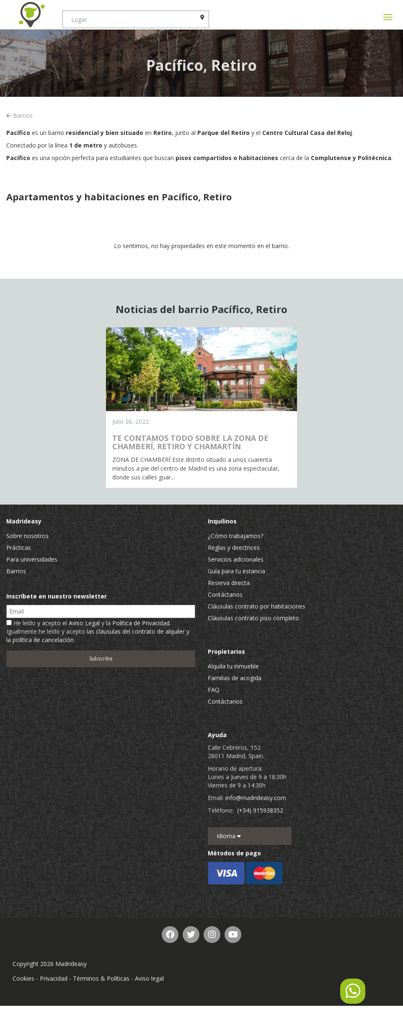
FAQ (214, 690)
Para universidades (31, 559)
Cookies (23, 978)
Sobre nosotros (27, 536)
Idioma (229, 836)
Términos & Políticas (101, 978)
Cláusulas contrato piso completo (253, 618)
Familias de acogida (234, 678)
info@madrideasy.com (255, 798)
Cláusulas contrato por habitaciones (256, 606)
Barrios (19, 115)
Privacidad (53, 978)
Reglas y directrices (234, 548)
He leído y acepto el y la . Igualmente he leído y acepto (97, 631)
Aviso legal (149, 978)
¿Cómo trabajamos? (235, 536)
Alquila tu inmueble (233, 666)
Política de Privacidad (141, 623)
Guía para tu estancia (236, 571)
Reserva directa (229, 583)
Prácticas (18, 548)
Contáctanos (225, 594)
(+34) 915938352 (260, 810)
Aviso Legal (84, 623)
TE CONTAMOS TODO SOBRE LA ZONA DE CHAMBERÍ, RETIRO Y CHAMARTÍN (190, 442)
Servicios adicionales (236, 559)
